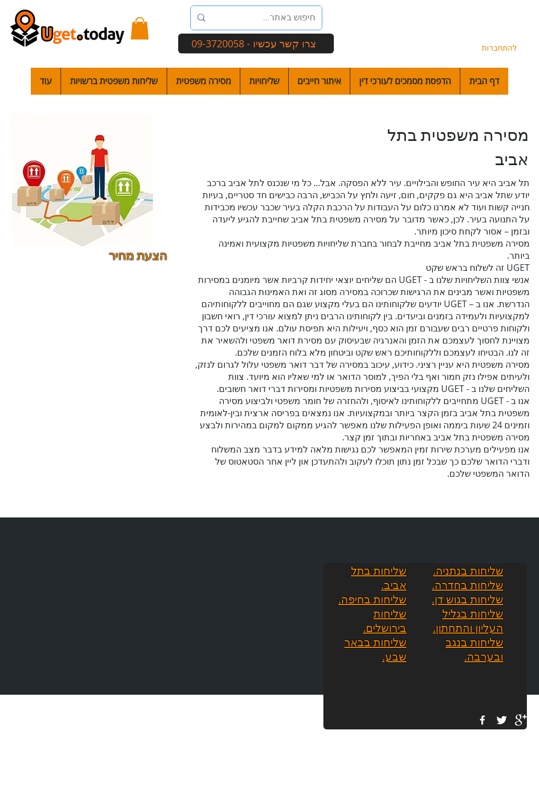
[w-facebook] (482, 720)
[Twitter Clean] (502, 720)
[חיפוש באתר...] (271, 18)
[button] (139, 28)
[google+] (521, 720)
